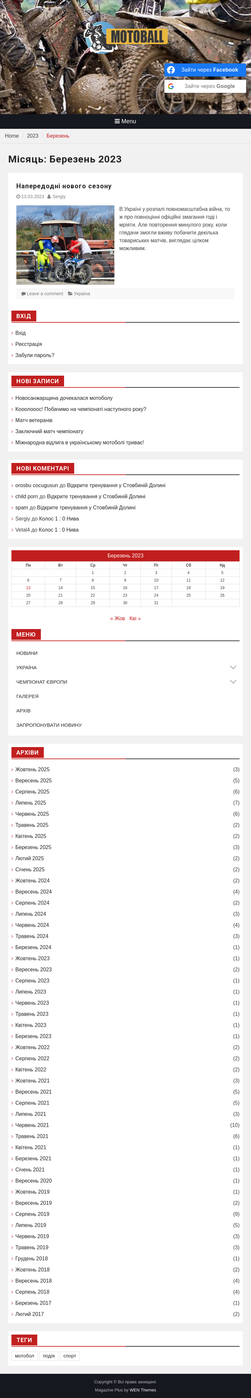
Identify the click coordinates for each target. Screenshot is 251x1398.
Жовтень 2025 (32, 769)
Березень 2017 (33, 1303)
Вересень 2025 (33, 780)
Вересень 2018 (33, 1281)
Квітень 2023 (30, 1025)
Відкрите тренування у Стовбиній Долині (116, 485)
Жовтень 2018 (32, 1269)
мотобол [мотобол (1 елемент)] (24, 1355)
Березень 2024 (33, 947)
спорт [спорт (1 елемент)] (69, 1355)
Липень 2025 (30, 803)
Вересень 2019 (33, 1203)
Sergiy (59, 196)
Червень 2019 (32, 1236)
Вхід (20, 333)
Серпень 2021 (32, 1103)
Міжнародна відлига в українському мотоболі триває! (79, 442)
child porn (26, 496)
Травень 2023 (31, 1014)
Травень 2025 (31, 825)
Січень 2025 (30, 869)
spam (21, 507)
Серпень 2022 (32, 1058)
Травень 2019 (31, 1247)
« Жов (117, 618)
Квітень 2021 (30, 1147)
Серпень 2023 (32, 980)
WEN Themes (143, 1390)
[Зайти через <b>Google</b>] (205, 86)
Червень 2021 (32, 1125)
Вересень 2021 (33, 1092)
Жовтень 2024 (32, 880)
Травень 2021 (31, 1136)
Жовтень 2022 (32, 1047)
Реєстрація (28, 344)
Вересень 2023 (33, 969)
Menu (125, 121)
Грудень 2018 (31, 1258)
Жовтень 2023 (32, 958)
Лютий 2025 (29, 858)
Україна (82, 293)
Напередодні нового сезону (64, 186)
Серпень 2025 (32, 791)
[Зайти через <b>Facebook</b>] (205, 70)
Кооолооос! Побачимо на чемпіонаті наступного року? (80, 409)
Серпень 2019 (32, 1214)
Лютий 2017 (29, 1314)
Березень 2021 (33, 1158)
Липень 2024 (30, 914)
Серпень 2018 (32, 1292)
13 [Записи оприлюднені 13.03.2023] (28, 588)
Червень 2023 (32, 1003)
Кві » (135, 618)
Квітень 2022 (30, 1069)
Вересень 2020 (33, 1181)
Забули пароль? (34, 355)
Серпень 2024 (32, 903)
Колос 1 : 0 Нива (59, 518)
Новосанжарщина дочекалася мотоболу (64, 398)
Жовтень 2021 (32, 1080)
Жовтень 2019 (32, 1192)
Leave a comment (45, 293)
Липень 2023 (30, 992)
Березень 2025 (33, 847)
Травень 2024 (31, 936)
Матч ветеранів (34, 420)
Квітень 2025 (30, 836)
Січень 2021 (30, 1169)
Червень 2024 (32, 925)
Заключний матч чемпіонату (49, 431)
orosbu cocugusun (36, 485)
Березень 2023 (33, 1036)
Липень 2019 (30, 1225)
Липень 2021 (30, 1114)
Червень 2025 (32, 814)
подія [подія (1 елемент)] (49, 1355)
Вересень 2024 (33, 892)
